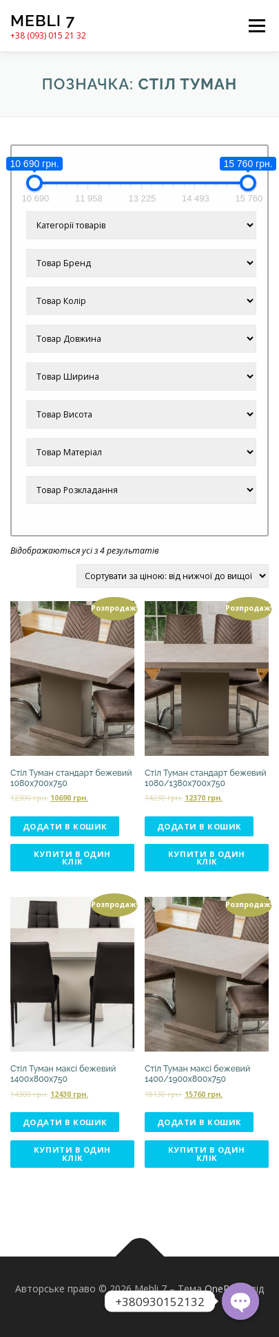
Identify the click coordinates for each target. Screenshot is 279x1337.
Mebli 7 (42, 20)
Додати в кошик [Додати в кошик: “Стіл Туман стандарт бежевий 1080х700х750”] (65, 826)
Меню (257, 26)
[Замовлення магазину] (172, 576)
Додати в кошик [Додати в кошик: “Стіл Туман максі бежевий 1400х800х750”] (65, 1122)
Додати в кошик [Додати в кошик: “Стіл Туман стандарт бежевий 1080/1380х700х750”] (199, 826)
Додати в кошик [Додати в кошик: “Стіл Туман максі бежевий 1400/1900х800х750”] (199, 1122)
